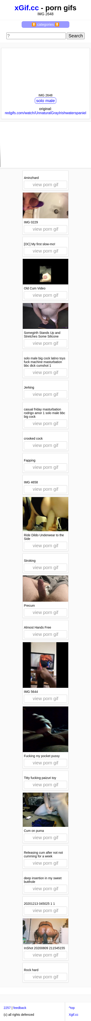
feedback (19, 1008)
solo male (45, 100)
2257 (7, 1008)
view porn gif (45, 184)
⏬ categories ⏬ (46, 24)
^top (72, 1008)
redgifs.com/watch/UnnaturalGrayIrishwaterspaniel (45, 113)
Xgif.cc (73, 1014)
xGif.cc (27, 8)
